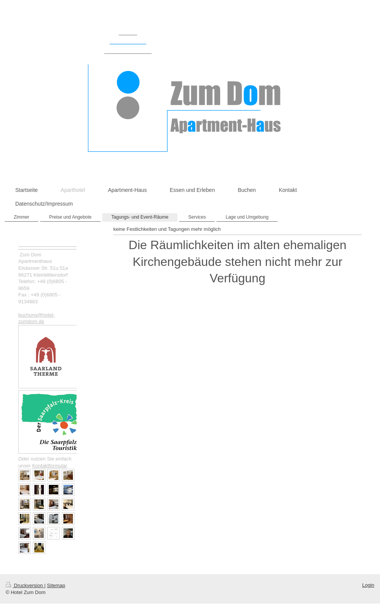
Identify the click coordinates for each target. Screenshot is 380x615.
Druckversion (25, 585)
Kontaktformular (49, 465)
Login (368, 585)
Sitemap (56, 585)
